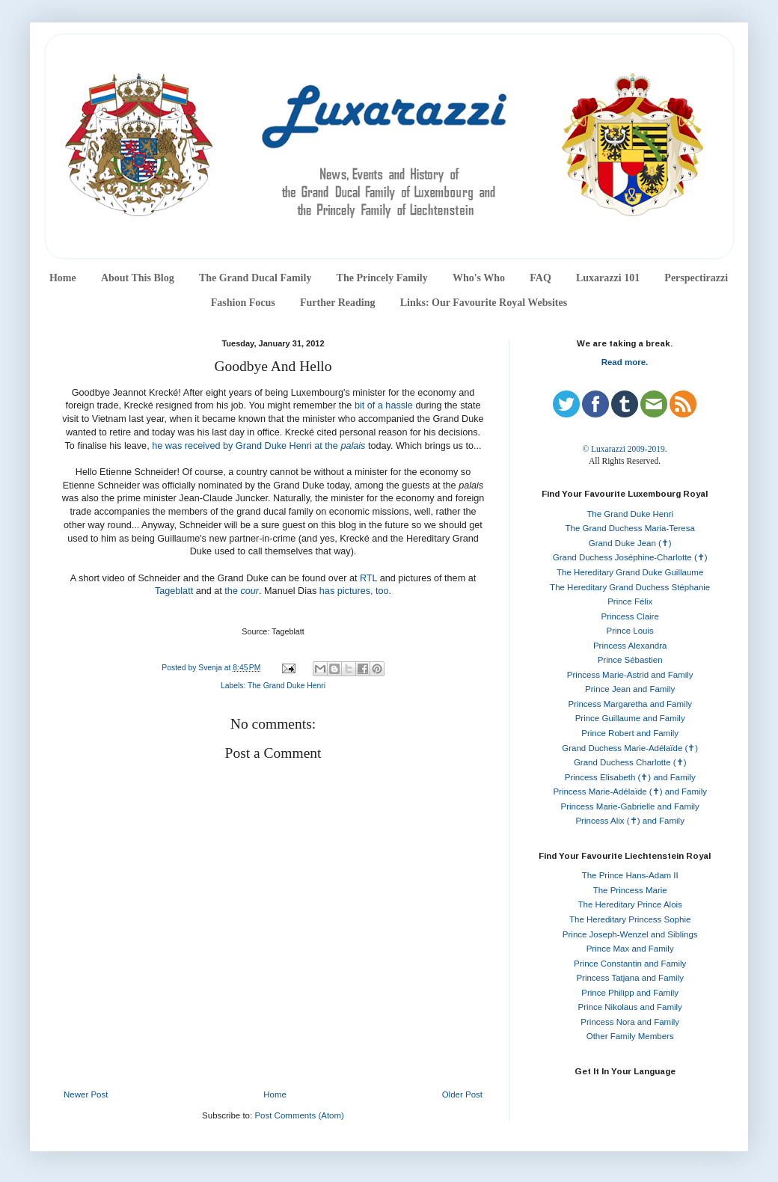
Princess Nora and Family (630, 1021)
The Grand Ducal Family (255, 278)
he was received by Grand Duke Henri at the (246, 446)
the (241, 591)
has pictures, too (354, 591)
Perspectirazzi (696, 278)
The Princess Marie (630, 890)
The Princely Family (382, 278)
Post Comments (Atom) (299, 1115)
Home (62, 278)
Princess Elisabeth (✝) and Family (630, 777)
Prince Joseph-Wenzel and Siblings (630, 934)
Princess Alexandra (630, 645)
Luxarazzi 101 (608, 278)
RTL (368, 578)
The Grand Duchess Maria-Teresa (630, 528)
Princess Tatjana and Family (630, 977)
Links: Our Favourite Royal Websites (484, 302)
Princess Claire (630, 616)
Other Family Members (630, 1036)
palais (352, 446)
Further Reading (337, 302)
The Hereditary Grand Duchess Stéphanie (630, 587)
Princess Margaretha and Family (630, 703)
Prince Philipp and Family (630, 992)
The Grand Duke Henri (286, 686)
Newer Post (86, 1094)
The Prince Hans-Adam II (630, 875)
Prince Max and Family (630, 948)
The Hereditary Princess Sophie (629, 919)
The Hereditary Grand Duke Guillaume (630, 572)
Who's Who (479, 278)
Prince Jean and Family (630, 689)
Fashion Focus (243, 302)
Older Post (462, 1094)
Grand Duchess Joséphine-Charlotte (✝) (630, 557)
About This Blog (137, 278)
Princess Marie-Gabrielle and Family (630, 806)
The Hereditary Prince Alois (630, 904)
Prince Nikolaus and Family (630, 1006)
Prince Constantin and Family (630, 963)
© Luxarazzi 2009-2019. (624, 448)
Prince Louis (630, 630)
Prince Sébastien (630, 659)
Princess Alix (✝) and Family (629, 820)
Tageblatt (174, 591)
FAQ (540, 278)
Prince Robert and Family (630, 733)
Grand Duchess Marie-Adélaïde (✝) (630, 748)
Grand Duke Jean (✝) (630, 543)
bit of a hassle (384, 405)
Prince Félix (629, 601)
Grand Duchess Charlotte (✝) (630, 762)
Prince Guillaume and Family (630, 718)
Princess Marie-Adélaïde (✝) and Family (630, 791)
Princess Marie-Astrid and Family (630, 674)
